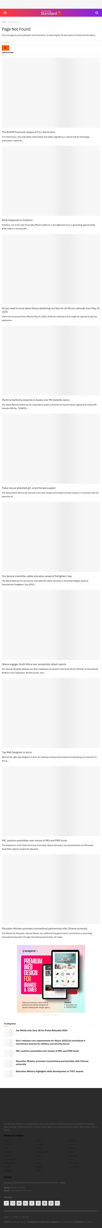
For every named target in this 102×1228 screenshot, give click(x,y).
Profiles (72, 1141)
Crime (6, 1148)
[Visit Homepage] (51, 12)
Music (38, 1159)
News (38, 1163)
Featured (8, 1170)
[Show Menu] (5, 13)
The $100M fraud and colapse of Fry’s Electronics (28, 132)
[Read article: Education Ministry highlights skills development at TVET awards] (9, 1073)
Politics (39, 1170)
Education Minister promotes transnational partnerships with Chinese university (44, 928)
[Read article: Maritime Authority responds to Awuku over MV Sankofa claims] (51, 361)
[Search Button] (96, 13)
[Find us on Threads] (31, 1203)
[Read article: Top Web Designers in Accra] (51, 713)
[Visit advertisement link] (51, 979)
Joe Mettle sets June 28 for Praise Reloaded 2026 (41, 1030)
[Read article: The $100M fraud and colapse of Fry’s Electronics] (51, 93)
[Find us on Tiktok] (51, 1203)
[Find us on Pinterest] (38, 1203)
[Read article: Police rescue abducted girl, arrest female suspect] (51, 449)
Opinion (39, 1167)
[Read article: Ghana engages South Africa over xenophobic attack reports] (51, 625)
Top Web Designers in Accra (17, 752)
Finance (39, 1141)
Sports (71, 1159)
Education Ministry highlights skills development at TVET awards (49, 1071)
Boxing (7, 1141)
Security (72, 1148)
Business (8, 1144)
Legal (38, 1156)
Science (72, 1144)
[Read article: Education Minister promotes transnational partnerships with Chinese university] (51, 889)
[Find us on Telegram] (44, 1203)
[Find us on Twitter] (12, 1203)
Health (39, 1144)
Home (4, 22)
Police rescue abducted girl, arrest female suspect (28, 488)
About (6, 1217)
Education (8, 1156)
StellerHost (88, 1222)
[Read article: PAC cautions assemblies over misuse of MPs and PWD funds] (51, 801)
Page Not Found (14, 22)
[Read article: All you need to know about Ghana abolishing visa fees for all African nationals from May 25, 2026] (51, 269)
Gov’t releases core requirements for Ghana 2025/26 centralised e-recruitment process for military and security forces (51, 1042)
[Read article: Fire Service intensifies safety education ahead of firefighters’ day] (51, 537)
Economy (8, 1152)
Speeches (73, 1156)
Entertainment (10, 1159)
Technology (73, 1163)
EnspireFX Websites (67, 1222)
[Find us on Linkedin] (25, 1203)
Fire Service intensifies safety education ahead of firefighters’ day (37, 576)
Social (71, 1152)
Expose (7, 1167)
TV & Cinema (74, 1167)
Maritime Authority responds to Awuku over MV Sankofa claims (35, 399)
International (42, 1152)
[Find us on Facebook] (6, 1203)
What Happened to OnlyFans (17, 220)
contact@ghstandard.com (20, 1190)
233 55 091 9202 (17, 1187)
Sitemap (25, 1217)
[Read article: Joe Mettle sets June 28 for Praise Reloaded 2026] (9, 1033)
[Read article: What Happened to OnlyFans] (51, 181)
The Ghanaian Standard (18, 1222)
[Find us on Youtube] (19, 1203)
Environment (9, 1163)
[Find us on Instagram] (57, 1203)
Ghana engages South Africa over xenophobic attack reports (34, 664)
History (39, 1148)
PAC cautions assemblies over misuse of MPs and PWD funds (34, 840)
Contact (15, 1217)
